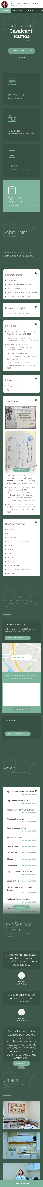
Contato (29, 10)
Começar (5, 10)
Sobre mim (17, 10)
